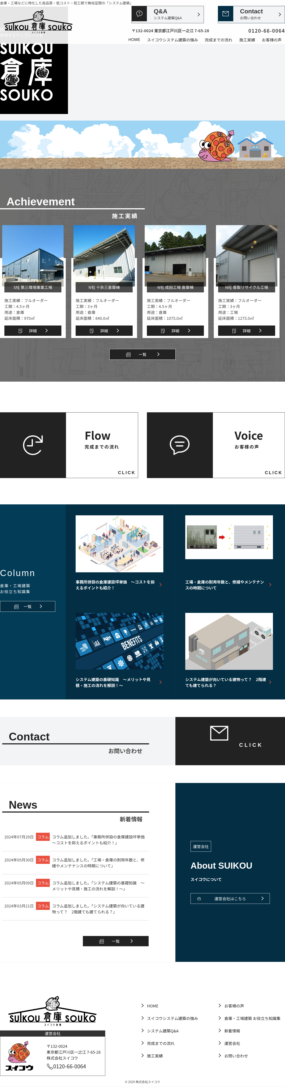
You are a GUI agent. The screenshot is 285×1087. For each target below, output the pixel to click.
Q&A (168, 14)
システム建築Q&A (163, 1031)
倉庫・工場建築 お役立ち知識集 (252, 1018)
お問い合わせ (236, 1056)
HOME (134, 39)
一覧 (142, 354)
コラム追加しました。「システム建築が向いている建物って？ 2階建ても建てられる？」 (98, 908)
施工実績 (247, 40)
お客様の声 (271, 40)
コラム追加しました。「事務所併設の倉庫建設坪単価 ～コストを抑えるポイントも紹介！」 (100, 839)
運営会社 (232, 1043)
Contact (251, 14)
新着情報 (232, 1031)
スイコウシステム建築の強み (172, 40)
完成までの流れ (218, 40)
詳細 (33, 330)
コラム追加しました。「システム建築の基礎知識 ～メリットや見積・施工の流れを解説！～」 (98, 885)
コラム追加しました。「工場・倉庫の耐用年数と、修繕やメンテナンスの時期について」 (98, 862)
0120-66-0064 (69, 1066)
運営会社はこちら (230, 898)
